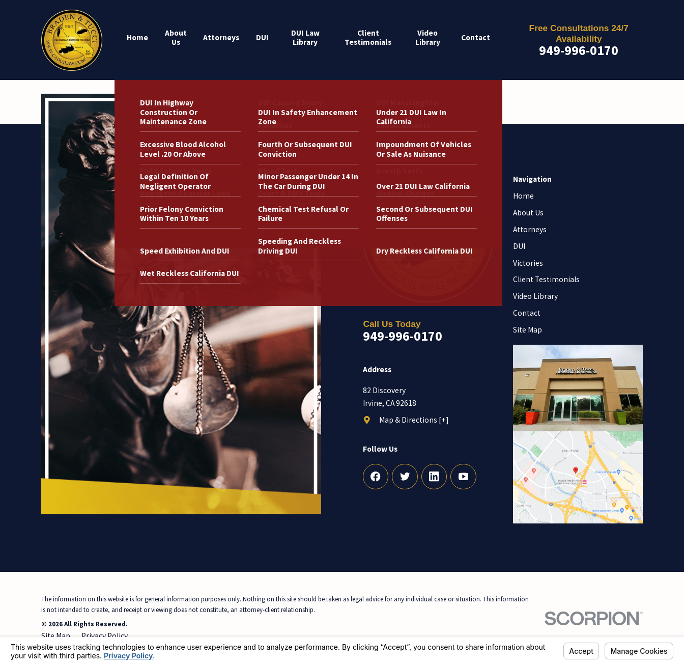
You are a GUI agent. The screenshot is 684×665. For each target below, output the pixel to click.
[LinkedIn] (434, 477)
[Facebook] (376, 477)
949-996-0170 (578, 50)
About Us (528, 212)
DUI (519, 246)
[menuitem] (141, 40)
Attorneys (530, 229)
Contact (526, 313)
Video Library (535, 296)
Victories (528, 263)
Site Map (527, 330)
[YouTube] (463, 477)
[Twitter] (405, 477)
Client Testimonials (546, 279)
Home (523, 196)
